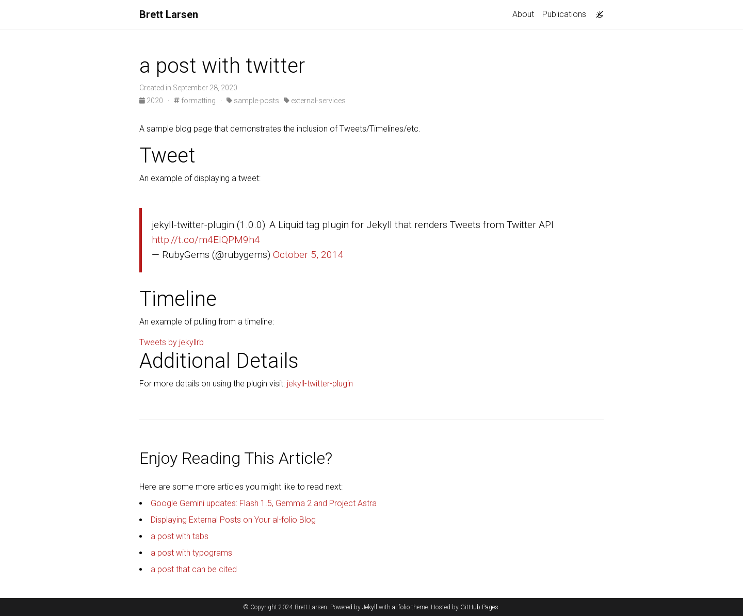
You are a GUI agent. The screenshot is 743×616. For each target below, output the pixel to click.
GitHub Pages (479, 607)
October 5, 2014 (308, 255)
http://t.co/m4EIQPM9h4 (206, 240)
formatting (195, 100)
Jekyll (369, 607)
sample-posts (253, 100)
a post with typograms (191, 553)
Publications (564, 14)
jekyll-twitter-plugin (320, 383)
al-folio (401, 607)
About (523, 14)
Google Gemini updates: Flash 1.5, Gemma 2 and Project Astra (264, 503)
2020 (152, 100)
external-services (315, 100)
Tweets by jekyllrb (171, 342)
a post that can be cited (194, 569)
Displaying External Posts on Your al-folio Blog (233, 520)
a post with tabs (179, 536)
